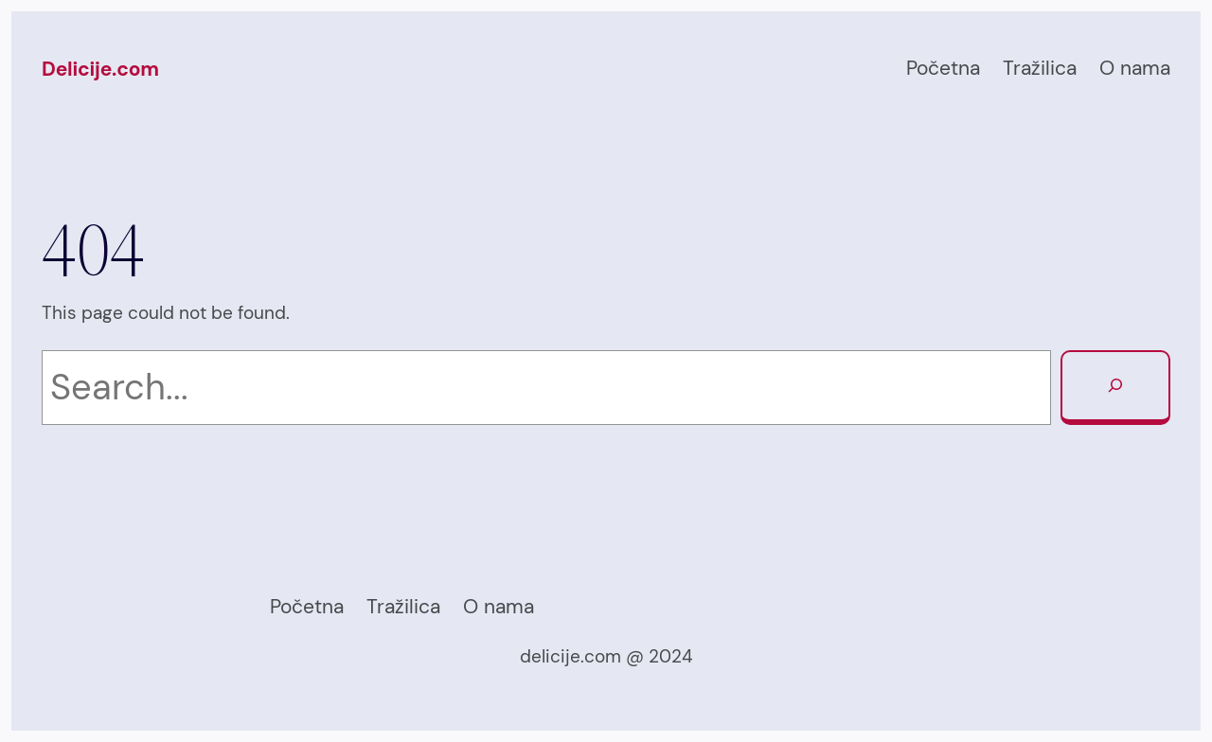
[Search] (1115, 387)
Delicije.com (100, 69)
